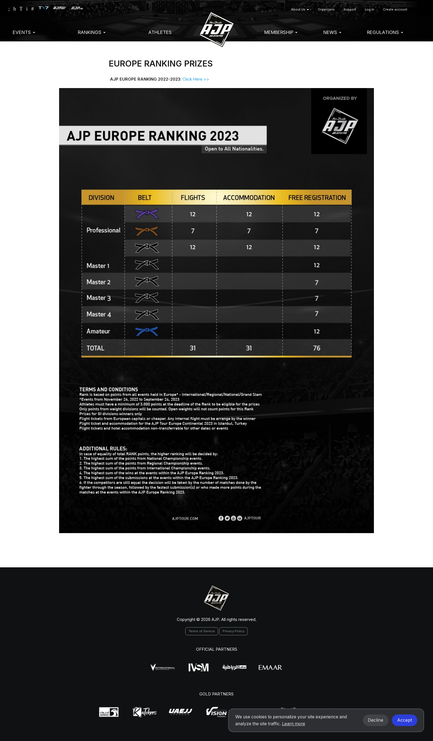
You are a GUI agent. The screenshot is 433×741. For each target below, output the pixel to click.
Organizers (326, 9)
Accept (404, 720)
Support (350, 9)
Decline (375, 720)
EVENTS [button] (24, 32)
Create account (395, 9)
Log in (369, 9)
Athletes (160, 32)
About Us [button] (300, 9)
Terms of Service (202, 631)
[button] (418, 9)
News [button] (332, 32)
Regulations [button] (385, 32)
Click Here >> (196, 79)
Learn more (293, 723)
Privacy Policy (233, 631)
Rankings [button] (91, 32)
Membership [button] (280, 32)
